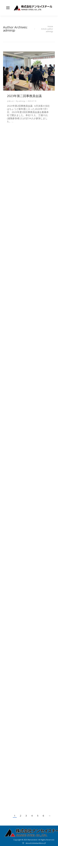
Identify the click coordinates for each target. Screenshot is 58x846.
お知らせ (10, 101)
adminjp (9, 30)
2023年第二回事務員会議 (24, 96)
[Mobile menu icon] (8, 8)
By (20, 101)
